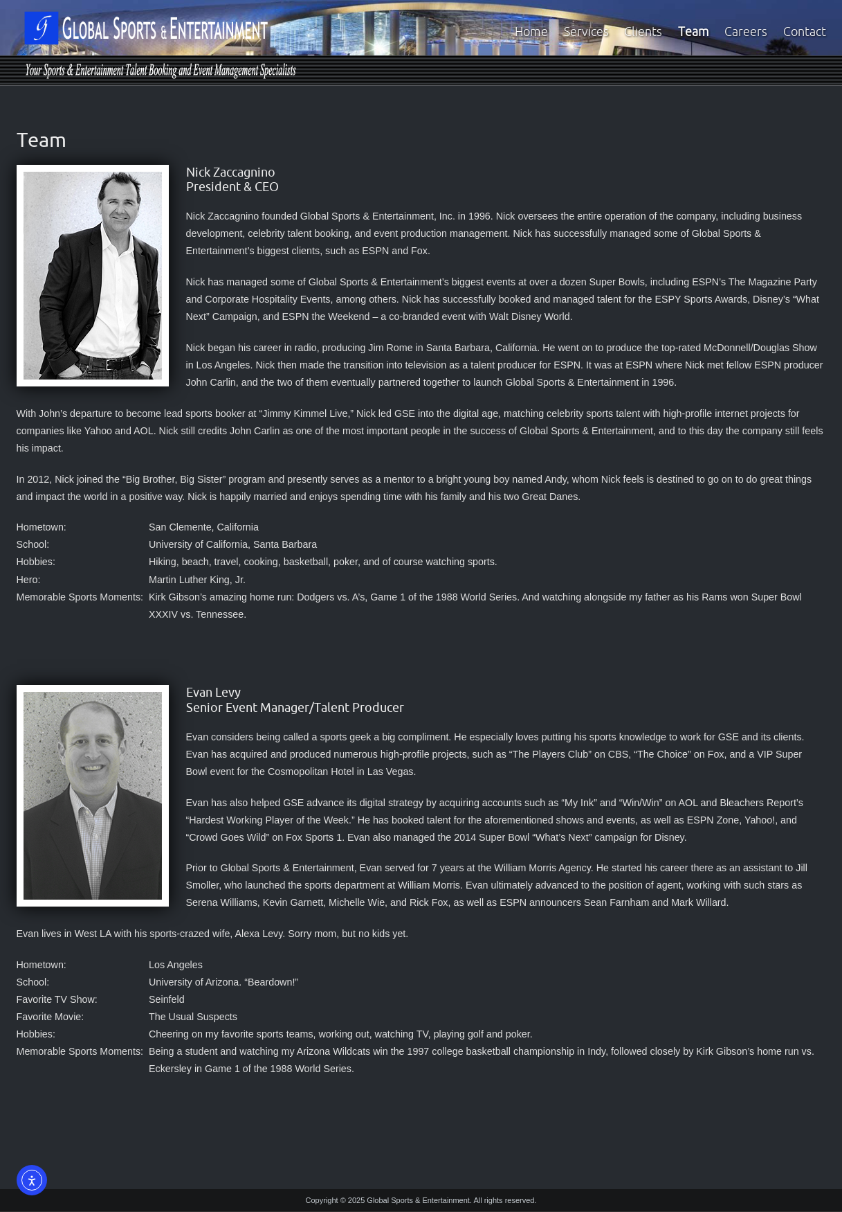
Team (693, 31)
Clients (643, 31)
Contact (804, 31)
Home (531, 31)
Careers (745, 31)
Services (586, 31)
